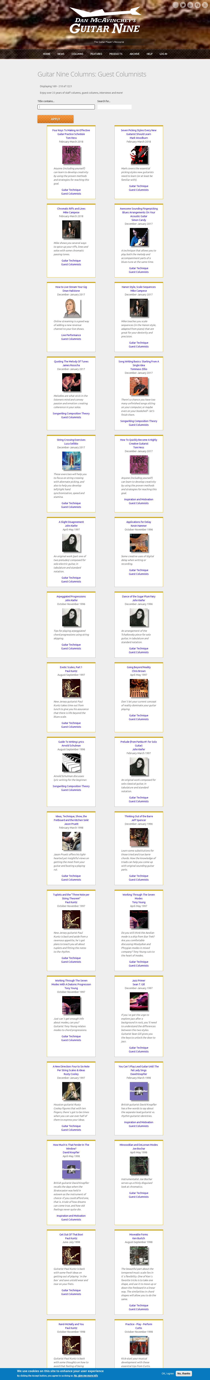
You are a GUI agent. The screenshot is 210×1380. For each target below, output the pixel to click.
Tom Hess (50, 124)
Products (115, 53)
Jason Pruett (50, 590)
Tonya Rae (105, 1079)
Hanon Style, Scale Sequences (160, 195)
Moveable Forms (159, 840)
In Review (70, 1273)
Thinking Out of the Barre (105, 583)
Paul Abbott (105, 1008)
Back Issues (156, 1273)
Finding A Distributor (105, 1075)
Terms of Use (124, 1371)
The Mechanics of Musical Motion (159, 1075)
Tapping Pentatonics (105, 1150)
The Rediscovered (75, 1280)
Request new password (163, 1325)
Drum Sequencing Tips (50, 1075)
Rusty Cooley (50, 758)
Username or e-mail (162, 1303)
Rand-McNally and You (50, 930)
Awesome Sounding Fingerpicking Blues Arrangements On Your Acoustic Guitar (50, 199)
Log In (163, 53)
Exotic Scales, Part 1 (160, 433)
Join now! (130, 1271)
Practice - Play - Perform (105, 930)
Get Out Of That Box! (105, 840)
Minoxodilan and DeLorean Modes (50, 840)
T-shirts (154, 1286)
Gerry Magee (50, 1005)
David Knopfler (105, 758)
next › (152, 1225)
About (26, 1273)
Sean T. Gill (160, 668)
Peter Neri (50, 1154)
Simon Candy (50, 206)
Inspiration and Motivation (50, 415)
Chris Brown (50, 512)
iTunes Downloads (76, 1267)
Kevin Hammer (160, 359)
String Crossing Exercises (159, 273)
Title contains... (31, 99)
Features (96, 53)
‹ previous (46, 1225)
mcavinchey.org (32, 1286)
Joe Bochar (50, 844)
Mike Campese (159, 120)
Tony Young (50, 672)
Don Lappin (105, 1154)
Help (149, 53)
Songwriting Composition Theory (50, 325)
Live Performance (105, 243)
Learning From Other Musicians (159, 1001)
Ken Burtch (159, 844)
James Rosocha (50, 277)
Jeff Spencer (105, 586)
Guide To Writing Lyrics (105, 508)
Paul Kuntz (160, 437)
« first (30, 1225)
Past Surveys (157, 1280)
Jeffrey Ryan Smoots (50, 1079)
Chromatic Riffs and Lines (159, 116)
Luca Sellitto (160, 277)
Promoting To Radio (160, 1150)
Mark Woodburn (105, 124)
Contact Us (156, 1267)
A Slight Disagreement (105, 355)
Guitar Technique (50, 176)
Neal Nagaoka (159, 934)
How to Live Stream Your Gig (105, 195)
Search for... (89, 99)
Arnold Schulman (104, 512)
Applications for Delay (159, 355)
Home (46, 53)
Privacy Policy (148, 1371)
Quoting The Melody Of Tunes (50, 273)
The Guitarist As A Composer (50, 1001)
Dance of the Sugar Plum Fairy (104, 433)
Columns (77, 53)
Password (156, 1316)
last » (166, 1225)
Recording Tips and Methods (105, 1049)
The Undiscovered (75, 1286)
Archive (135, 53)
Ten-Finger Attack (50, 1150)
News (61, 53)
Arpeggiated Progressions (50, 433)
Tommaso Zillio (104, 281)
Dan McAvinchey (32, 1280)
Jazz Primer (159, 665)
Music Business (105, 1131)
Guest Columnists (50, 180)
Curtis (105, 934)
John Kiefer (105, 359)
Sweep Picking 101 (159, 930)
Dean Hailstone (105, 198)
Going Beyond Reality (50, 508)
